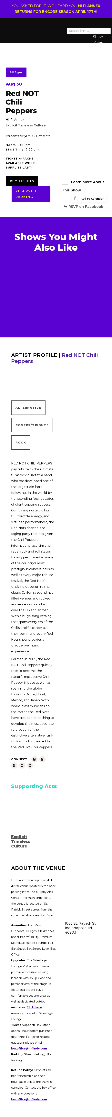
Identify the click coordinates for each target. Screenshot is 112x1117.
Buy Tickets (22, 181)
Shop (98, 43)
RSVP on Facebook (83, 207)
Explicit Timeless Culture (26, 125)
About (98, 54)
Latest (98, 49)
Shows (99, 37)
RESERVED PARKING (26, 194)
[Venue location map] (83, 896)
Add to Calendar (89, 198)
